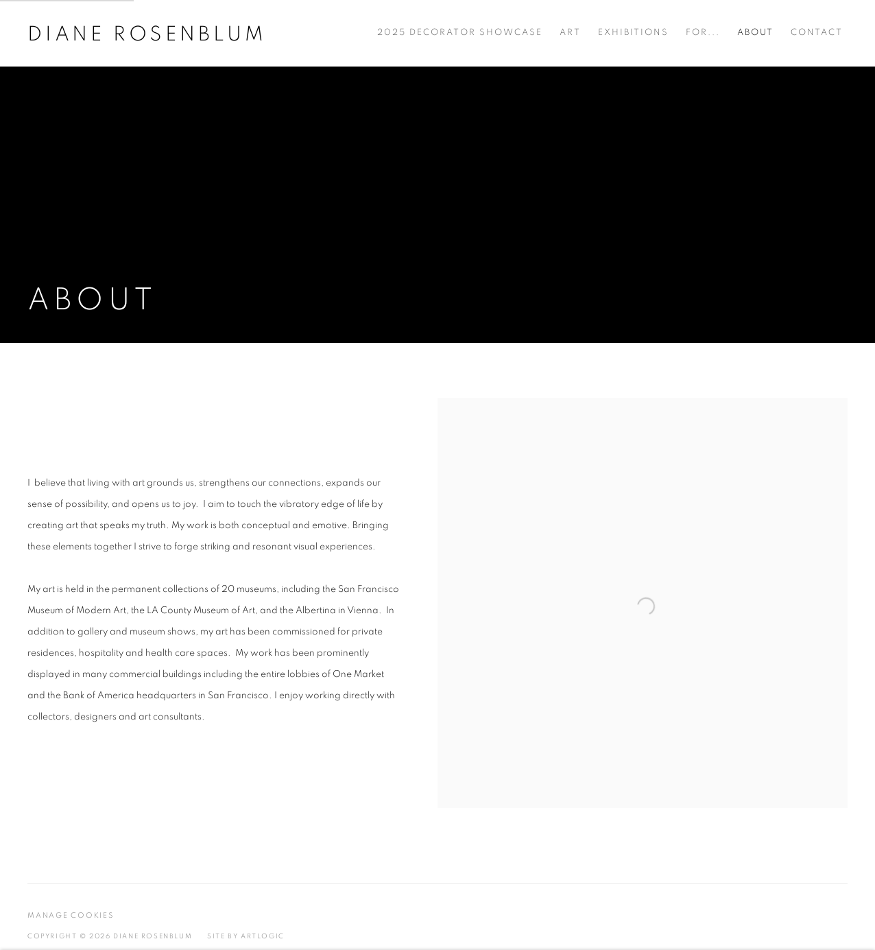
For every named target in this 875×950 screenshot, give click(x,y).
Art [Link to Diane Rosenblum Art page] (570, 32)
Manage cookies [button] (70, 915)
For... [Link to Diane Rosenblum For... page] (703, 32)
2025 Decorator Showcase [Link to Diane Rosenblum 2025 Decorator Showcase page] (459, 32)
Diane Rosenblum (147, 34)
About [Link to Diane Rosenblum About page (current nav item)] (755, 32)
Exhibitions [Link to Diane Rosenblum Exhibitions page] (633, 32)
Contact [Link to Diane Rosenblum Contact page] (817, 32)
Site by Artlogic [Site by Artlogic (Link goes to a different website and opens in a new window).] (246, 936)
